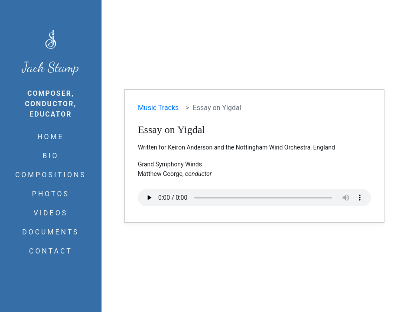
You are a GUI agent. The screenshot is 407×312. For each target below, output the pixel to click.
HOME (50, 137)
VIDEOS (51, 213)
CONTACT (50, 251)
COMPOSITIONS (50, 175)
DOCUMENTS (50, 232)
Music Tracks (158, 108)
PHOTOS (50, 194)
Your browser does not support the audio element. (254, 197)
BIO (50, 156)
